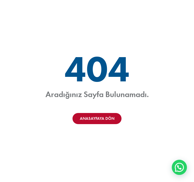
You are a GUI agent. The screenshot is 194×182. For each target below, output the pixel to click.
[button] (179, 167)
